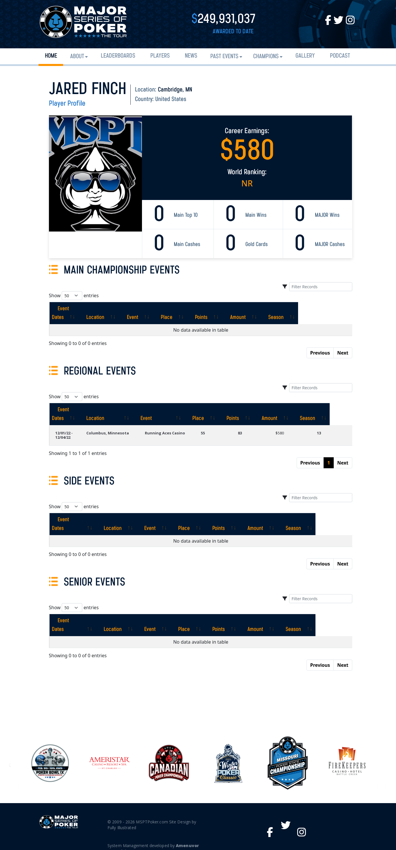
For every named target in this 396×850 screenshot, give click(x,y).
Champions (266, 56)
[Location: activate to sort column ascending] (126, 308)
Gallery (305, 56)
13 (322, 424)
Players (160, 56)
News (191, 56)
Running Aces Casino (173, 424)
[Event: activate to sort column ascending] (168, 308)
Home (51, 56)
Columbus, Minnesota (113, 424)
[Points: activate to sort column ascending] (246, 308)
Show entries (74, 295)
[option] (228, 737)
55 (215, 424)
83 (249, 424)
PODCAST (340, 56)
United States (170, 99)
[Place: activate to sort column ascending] (206, 308)
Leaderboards (118, 56)
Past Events (224, 56)
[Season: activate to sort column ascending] (330, 308)
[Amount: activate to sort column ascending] (287, 308)
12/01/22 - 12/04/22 (64, 426)
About (77, 56)
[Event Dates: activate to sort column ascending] (76, 308)
